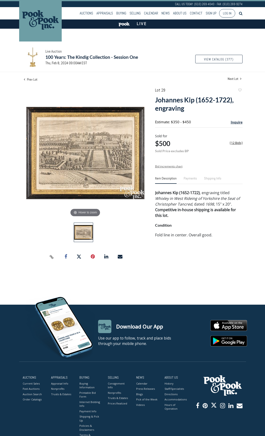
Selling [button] (135, 13)
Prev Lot (30, 79)
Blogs (139, 394)
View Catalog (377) (219, 59)
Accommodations (175, 399)
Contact (196, 13)
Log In (227, 13)
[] (236, 143)
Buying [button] (121, 13)
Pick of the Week (146, 399)
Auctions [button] (86, 13)
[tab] (166, 180)
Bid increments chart (168, 166)
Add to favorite (240, 90)
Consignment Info (116, 385)
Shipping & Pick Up (89, 418)
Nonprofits (57, 388)
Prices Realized (117, 403)
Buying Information (87, 385)
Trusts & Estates (61, 394)
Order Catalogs (32, 399)
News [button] (165, 13)
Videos (140, 405)
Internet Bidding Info (89, 404)
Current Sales (31, 383)
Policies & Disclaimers (86, 427)
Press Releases (145, 388)
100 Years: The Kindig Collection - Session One (91, 57)
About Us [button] (180, 13)
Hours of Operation (171, 407)
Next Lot (234, 79)
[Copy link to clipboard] (51, 257)
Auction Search (32, 394)
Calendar (151, 13)
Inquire (237, 122)
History (169, 383)
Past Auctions (31, 388)
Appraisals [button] (104, 13)
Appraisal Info (59, 383)
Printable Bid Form (87, 395)
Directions (171, 394)
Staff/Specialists (174, 388)
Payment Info (87, 411)
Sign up (211, 13)
